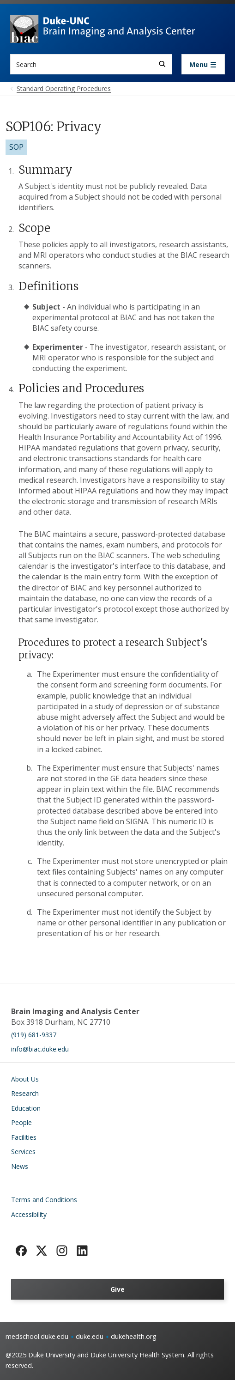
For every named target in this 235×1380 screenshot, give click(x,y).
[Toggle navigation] (203, 64)
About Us (25, 1079)
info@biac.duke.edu (40, 1049)
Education (26, 1108)
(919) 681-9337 (33, 1034)
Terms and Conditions (44, 1199)
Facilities (23, 1137)
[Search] (162, 64)
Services (23, 1151)
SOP (16, 147)
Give (117, 1289)
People (21, 1122)
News (19, 1166)
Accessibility (29, 1214)
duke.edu (89, 1336)
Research (25, 1093)
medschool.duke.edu (37, 1336)
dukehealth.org (134, 1336)
